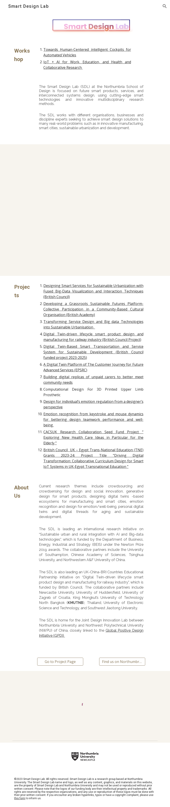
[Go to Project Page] (60, 662)
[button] (164, 6)
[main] (22, 55)
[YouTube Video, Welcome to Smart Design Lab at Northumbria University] (85, 176)
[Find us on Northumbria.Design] (122, 662)
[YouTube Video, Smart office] (85, 241)
